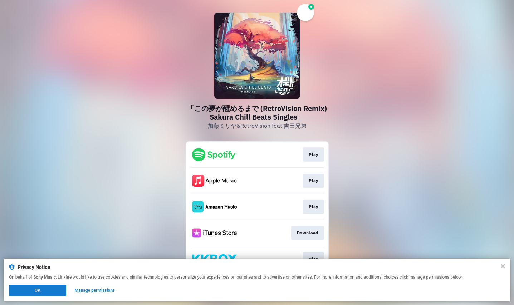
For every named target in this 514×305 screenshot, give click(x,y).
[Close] (503, 266)
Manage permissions (95, 290)
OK (37, 290)
